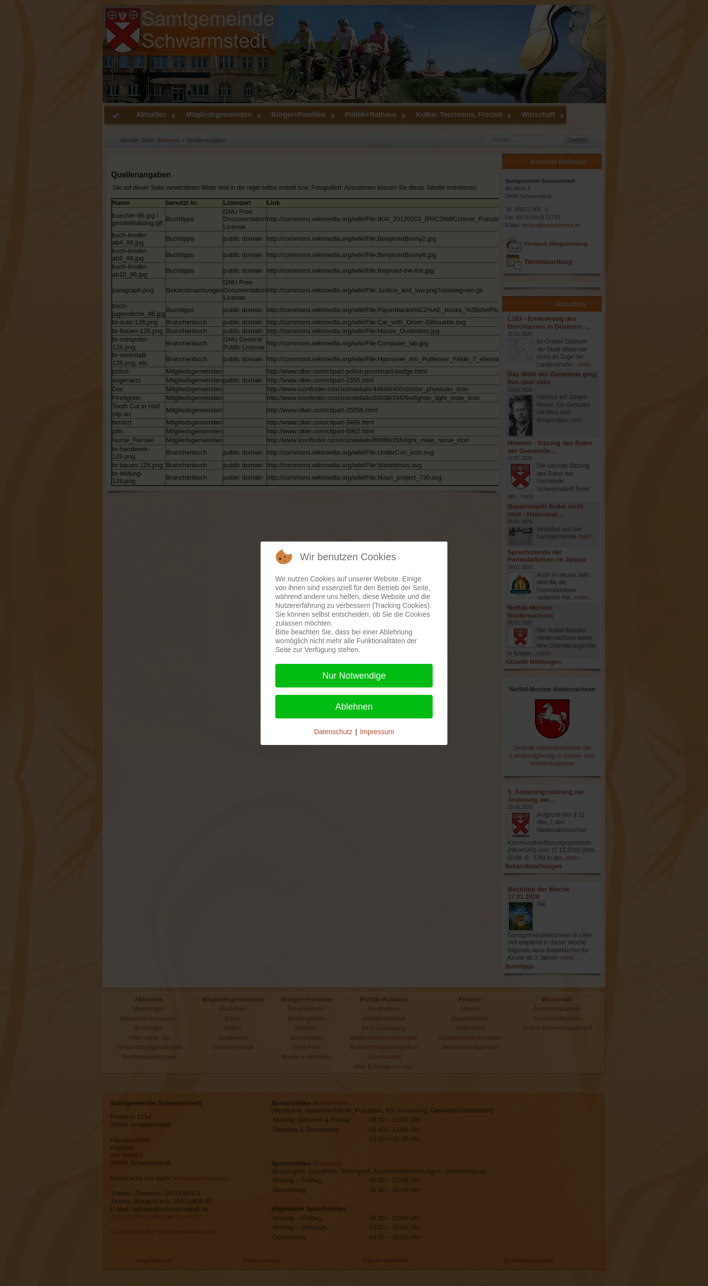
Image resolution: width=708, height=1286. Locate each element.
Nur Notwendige (353, 676)
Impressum (377, 732)
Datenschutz (333, 732)
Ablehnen (354, 707)
